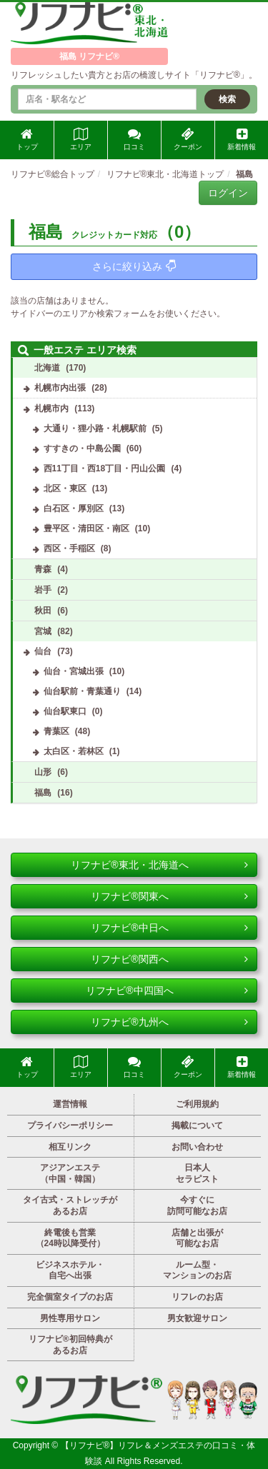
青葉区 (56, 731)
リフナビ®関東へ (169, 896)
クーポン (188, 139)
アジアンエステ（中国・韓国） (70, 1173)
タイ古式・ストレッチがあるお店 (70, 1205)
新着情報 (241, 139)
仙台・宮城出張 (74, 671)
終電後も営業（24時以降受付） (70, 1238)
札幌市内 (51, 408)
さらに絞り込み (134, 266)
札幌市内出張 (60, 388)
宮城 (42, 631)
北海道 (47, 368)
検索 (227, 99)
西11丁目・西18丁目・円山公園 (105, 468)
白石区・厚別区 (74, 508)
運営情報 (70, 1104)
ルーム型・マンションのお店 (197, 1270)
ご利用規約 (197, 1104)
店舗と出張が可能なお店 (197, 1238)
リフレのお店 (197, 1297)
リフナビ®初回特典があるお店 (70, 1344)
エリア (80, 139)
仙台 (42, 651)
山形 (42, 772)
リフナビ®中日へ (169, 927)
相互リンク (70, 1147)
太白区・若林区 (74, 751)
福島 (42, 793)
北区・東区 (65, 488)
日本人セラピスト (197, 1173)
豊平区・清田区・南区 (86, 528)
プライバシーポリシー (70, 1125)
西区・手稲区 (69, 548)
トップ (27, 139)
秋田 (42, 611)
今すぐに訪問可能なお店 (197, 1205)
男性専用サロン (70, 1318)
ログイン (228, 193)
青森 (42, 569)
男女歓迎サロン (197, 1318)
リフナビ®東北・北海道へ (159, 865)
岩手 (42, 590)
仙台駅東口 (65, 711)
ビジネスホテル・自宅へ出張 (70, 1270)
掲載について (197, 1125)
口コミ (134, 139)
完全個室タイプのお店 (70, 1297)
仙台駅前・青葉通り (82, 691)
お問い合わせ (197, 1147)
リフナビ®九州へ (169, 1022)
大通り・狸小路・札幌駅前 (95, 428)
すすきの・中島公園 (82, 448)
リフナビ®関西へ (169, 959)
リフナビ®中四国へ (167, 990)
